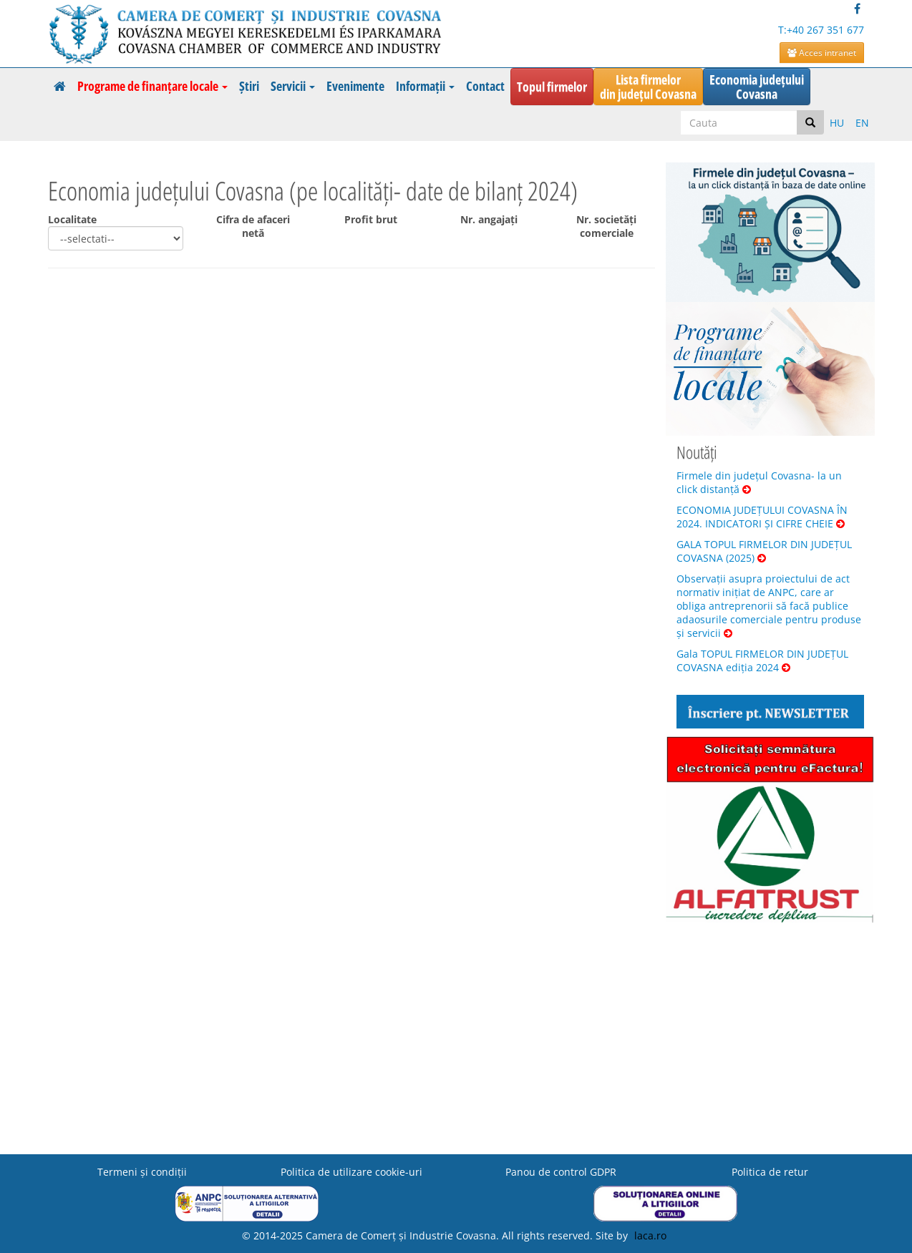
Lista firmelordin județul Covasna (648, 86)
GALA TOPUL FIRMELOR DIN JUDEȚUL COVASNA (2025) (764, 551)
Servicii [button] (293, 85)
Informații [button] (425, 85)
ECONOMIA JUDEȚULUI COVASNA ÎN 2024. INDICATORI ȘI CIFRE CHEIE (762, 516)
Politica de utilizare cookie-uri (351, 1172)
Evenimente (355, 85)
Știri (249, 85)
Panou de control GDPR (560, 1172)
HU (837, 123)
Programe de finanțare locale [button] (152, 85)
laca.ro (650, 1235)
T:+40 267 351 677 (821, 29)
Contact (485, 85)
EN (862, 123)
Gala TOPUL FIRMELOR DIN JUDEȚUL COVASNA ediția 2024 (762, 660)
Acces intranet (821, 53)
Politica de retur (770, 1172)
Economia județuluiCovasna (756, 86)
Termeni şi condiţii (142, 1172)
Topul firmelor (552, 86)
